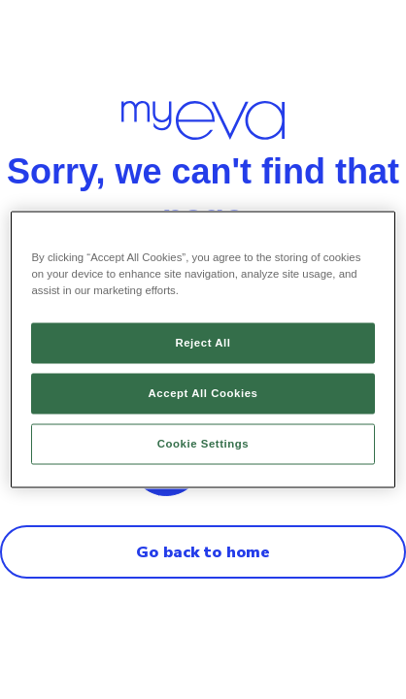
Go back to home (203, 552)
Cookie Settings (203, 443)
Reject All (202, 343)
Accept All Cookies (203, 393)
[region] (202, 350)
